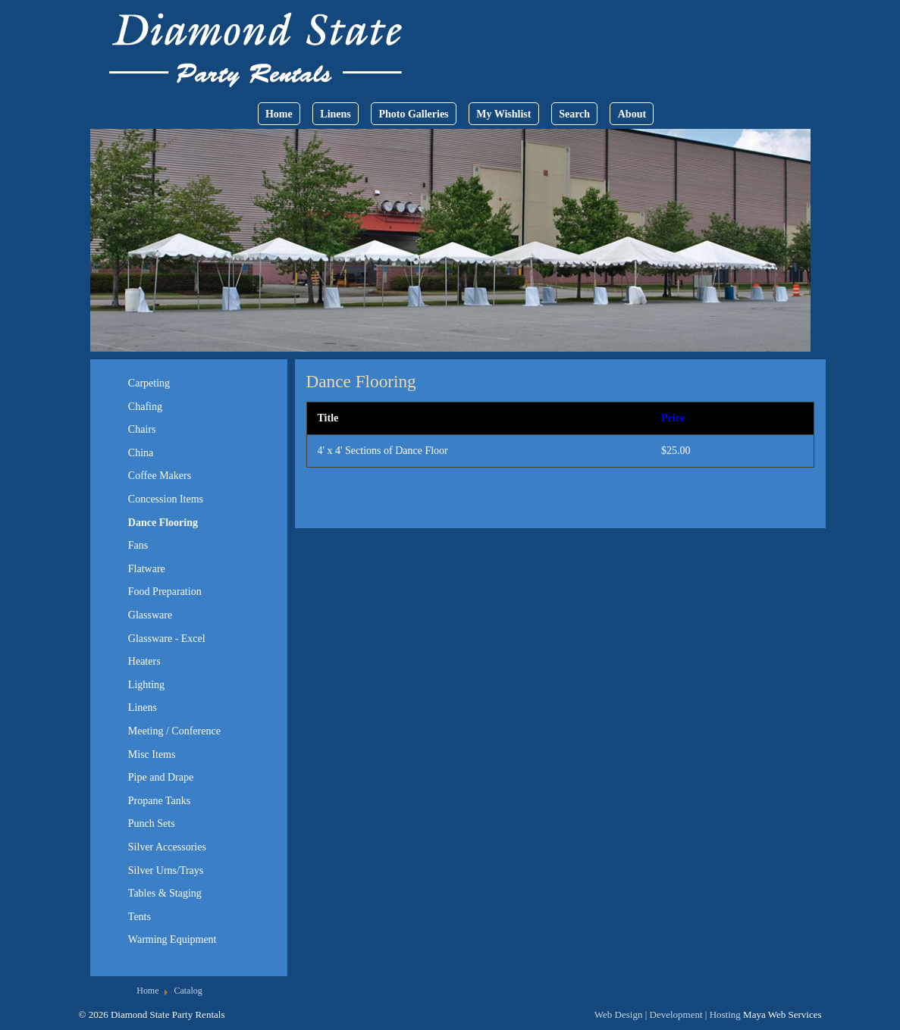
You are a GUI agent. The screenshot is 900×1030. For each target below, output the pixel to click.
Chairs (142, 429)
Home (279, 114)
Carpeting (149, 383)
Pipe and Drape (160, 777)
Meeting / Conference (174, 731)
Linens (335, 114)
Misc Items (152, 754)
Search (574, 114)
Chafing (145, 406)
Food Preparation (165, 591)
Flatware (146, 568)
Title (328, 418)
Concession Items (165, 499)
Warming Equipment (172, 939)
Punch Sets (151, 823)
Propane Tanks (159, 800)
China (140, 453)
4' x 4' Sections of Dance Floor (383, 450)
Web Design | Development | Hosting (667, 1014)
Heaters (144, 661)
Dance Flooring (163, 522)
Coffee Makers (159, 475)
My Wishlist (503, 114)
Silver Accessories (167, 847)
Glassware (150, 615)
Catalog (188, 990)
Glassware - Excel (166, 638)
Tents (139, 916)
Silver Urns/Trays (165, 870)
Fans (138, 545)
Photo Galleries (413, 114)
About (632, 114)
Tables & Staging (165, 893)
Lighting (146, 684)
